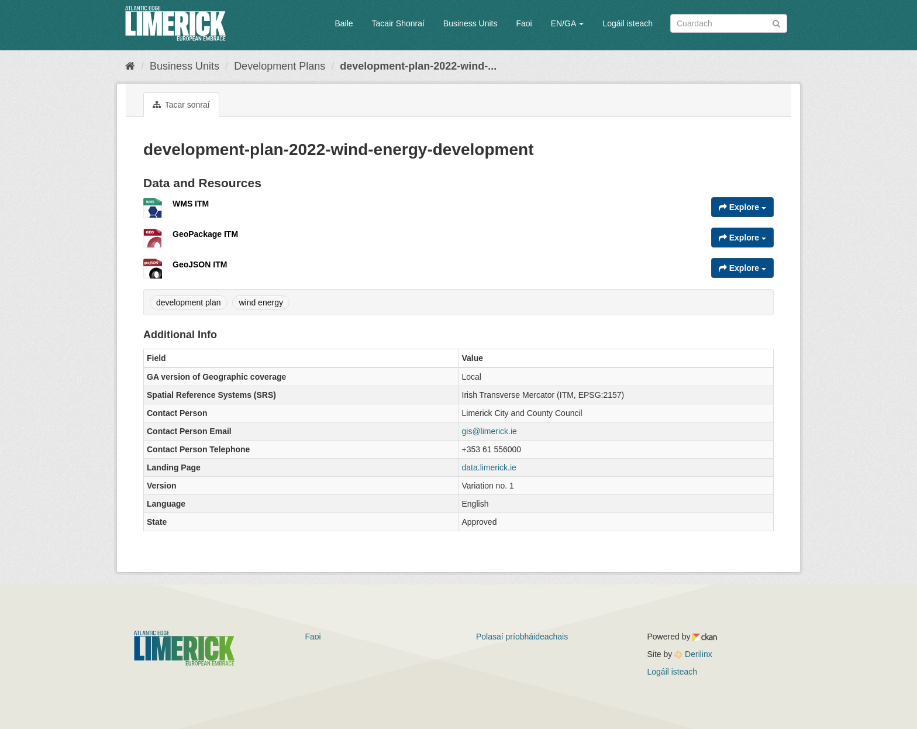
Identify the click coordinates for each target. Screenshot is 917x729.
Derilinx (693, 654)
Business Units (470, 23)
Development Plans (279, 66)
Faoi (524, 23)
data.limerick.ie (489, 467)
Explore (742, 207)
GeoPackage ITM (205, 234)
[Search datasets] (728, 23)
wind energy (261, 302)
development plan (188, 302)
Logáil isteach (627, 23)
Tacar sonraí (181, 104)
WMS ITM (191, 203)
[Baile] (130, 66)
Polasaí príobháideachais (522, 636)
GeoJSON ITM (200, 264)
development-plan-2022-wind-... (418, 66)
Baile (344, 23)
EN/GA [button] (567, 23)
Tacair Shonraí (398, 23)
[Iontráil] (776, 22)
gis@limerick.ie (489, 431)
